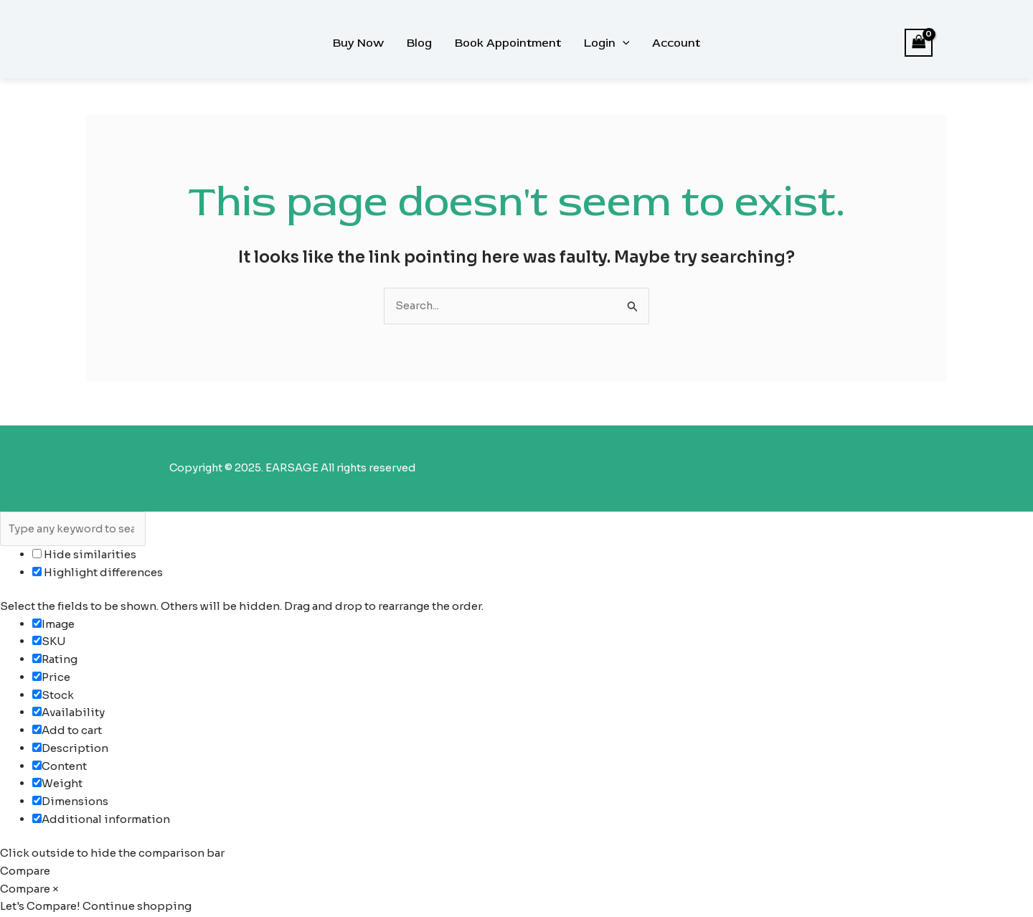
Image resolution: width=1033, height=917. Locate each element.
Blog (419, 43)
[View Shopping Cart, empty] (919, 43)
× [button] (55, 889)
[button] (622, 43)
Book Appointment (508, 43)
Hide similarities (84, 555)
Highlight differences (97, 573)
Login (607, 43)
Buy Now (358, 43)
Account (676, 43)
